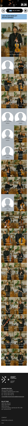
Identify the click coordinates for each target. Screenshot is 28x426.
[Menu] (3, 11)
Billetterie (14, 10)
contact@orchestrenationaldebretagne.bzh (12, 396)
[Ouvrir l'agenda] (25, 11)
